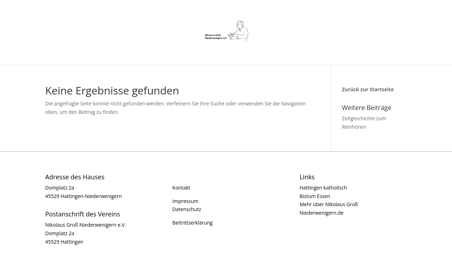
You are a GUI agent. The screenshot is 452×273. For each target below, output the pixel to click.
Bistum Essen (314, 196)
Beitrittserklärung (192, 222)
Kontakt (181, 187)
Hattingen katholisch (323, 187)
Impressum (185, 201)
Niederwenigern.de (321, 212)
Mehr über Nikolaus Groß (328, 204)
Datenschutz (186, 209)
